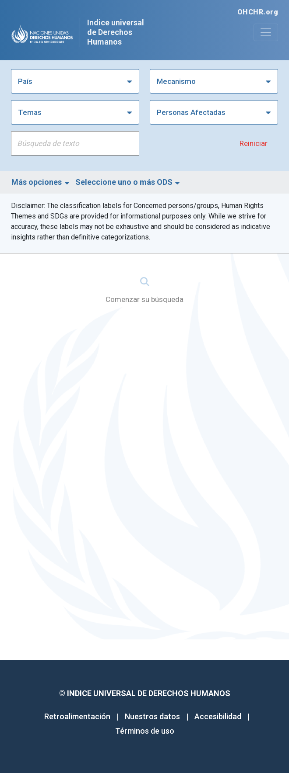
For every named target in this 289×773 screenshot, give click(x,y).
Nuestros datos (152, 716)
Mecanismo (176, 81)
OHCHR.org (257, 12)
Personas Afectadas (191, 112)
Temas (30, 112)
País (25, 81)
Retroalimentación (77, 716)
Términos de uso (144, 730)
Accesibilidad (217, 716)
